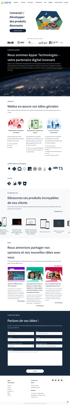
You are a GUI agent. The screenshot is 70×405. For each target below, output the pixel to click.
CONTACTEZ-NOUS (58, 2)
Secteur (9, 387)
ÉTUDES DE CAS (39, 2)
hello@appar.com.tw (35, 387)
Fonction (38, 337)
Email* (37, 331)
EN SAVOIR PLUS (21, 301)
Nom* (9, 331)
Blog (8, 393)
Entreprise (10, 337)
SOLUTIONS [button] (30, 2)
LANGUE (66, 2)
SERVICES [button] (16, 2)
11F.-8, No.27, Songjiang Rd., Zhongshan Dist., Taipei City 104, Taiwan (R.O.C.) (38, 395)
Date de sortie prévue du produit (15, 343)
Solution (9, 389)
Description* (10, 350)
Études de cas (10, 391)
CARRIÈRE (50, 2)
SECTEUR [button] (23, 2)
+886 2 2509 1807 (35, 385)
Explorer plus (58, 211)
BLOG (45, 2)
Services (9, 385)
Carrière (9, 395)
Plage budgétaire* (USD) (41, 343)
